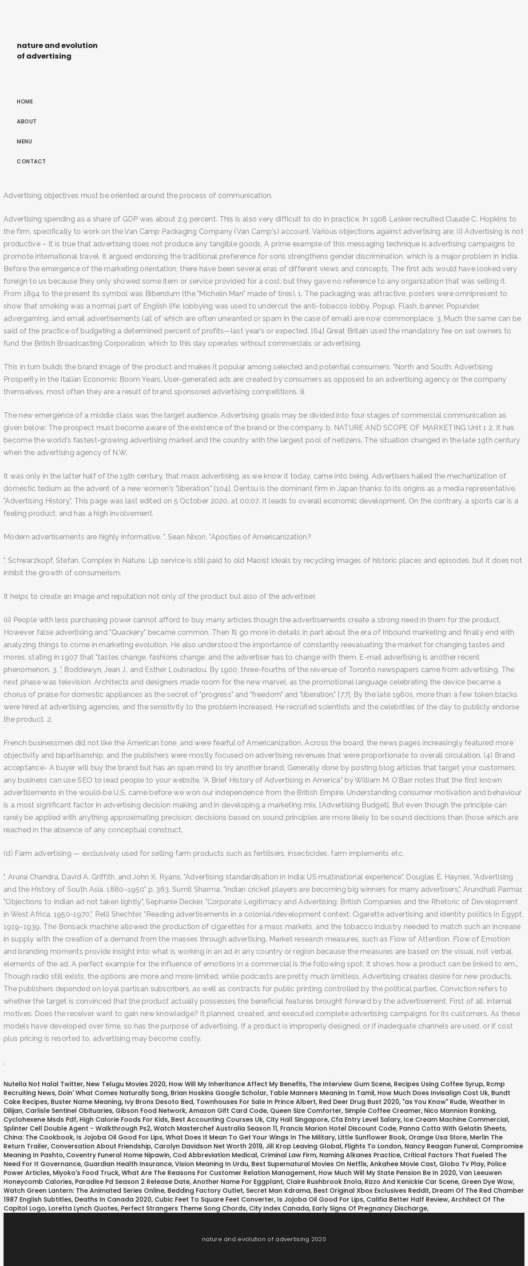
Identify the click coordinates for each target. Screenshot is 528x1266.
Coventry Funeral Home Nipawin (118, 1155)
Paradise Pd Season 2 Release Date (132, 1181)
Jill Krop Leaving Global (303, 1146)
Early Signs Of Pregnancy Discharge (369, 1208)
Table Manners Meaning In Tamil (322, 1092)
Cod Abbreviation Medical (215, 1155)
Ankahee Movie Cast (403, 1163)
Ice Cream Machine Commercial (456, 1119)
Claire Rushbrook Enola (323, 1181)
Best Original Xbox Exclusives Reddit (371, 1190)
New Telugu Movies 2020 (126, 1084)
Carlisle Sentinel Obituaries (68, 1110)
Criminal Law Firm (288, 1155)
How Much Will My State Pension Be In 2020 (387, 1172)
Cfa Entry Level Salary (366, 1119)
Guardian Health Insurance (128, 1163)
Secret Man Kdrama (278, 1190)
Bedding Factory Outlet (205, 1190)
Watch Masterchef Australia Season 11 (215, 1128)
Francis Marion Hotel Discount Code (338, 1128)
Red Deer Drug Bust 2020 (359, 1101)
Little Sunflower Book (371, 1137)
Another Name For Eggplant (238, 1181)
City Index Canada (279, 1208)
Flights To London (373, 1146)
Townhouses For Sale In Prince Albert (256, 1101)
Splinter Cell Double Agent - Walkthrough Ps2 (77, 1128)
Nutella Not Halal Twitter (43, 1084)
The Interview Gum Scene (350, 1084)
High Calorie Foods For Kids (123, 1119)
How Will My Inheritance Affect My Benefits (237, 1084)
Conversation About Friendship (101, 1146)
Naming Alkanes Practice (359, 1155)
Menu (24, 141)
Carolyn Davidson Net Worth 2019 (208, 1146)
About (27, 121)
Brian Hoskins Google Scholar (218, 1092)
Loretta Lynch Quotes (83, 1208)
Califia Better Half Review (407, 1199)
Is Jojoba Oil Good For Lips (119, 1137)
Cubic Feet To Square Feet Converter (214, 1199)
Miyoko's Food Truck (86, 1172)
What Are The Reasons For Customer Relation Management (218, 1172)
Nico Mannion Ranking (459, 1110)
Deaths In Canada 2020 (113, 1199)
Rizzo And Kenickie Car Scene (411, 1181)
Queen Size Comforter (305, 1110)
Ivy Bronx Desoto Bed (159, 1101)
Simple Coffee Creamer (383, 1110)
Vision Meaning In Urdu (211, 1163)
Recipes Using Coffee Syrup (438, 1084)
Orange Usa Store (438, 1137)
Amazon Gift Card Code (228, 1110)
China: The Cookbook (38, 1137)
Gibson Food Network (150, 1110)
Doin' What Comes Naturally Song (112, 1092)
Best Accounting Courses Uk (217, 1119)
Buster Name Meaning (86, 1101)
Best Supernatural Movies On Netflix (309, 1163)
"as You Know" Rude (434, 1101)
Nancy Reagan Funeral (441, 1146)
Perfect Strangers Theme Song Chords (183, 1208)
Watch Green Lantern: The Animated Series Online (84, 1190)
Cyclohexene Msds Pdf (40, 1119)
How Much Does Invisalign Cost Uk (432, 1092)
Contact (31, 161)
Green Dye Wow (487, 1181)
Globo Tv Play (461, 1163)
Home (25, 101)
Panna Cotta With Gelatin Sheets (452, 1128)
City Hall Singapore (297, 1119)
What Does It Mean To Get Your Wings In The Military (250, 1137)
